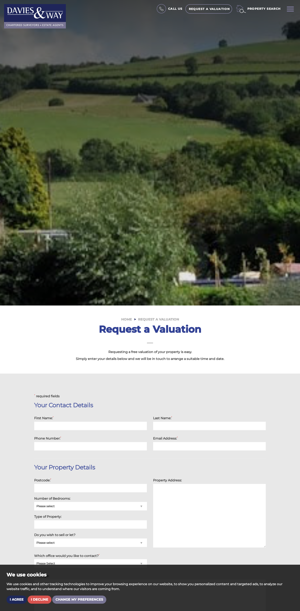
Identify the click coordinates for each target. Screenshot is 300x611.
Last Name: (162, 418)
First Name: (44, 418)
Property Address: (167, 480)
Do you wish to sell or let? (54, 535)
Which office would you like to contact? (67, 556)
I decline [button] (39, 599)
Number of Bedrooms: (52, 498)
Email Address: (165, 438)
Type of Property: (47, 517)
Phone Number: (47, 438)
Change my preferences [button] (79, 599)
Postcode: (42, 480)
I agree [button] (17, 599)
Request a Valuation (209, 9)
